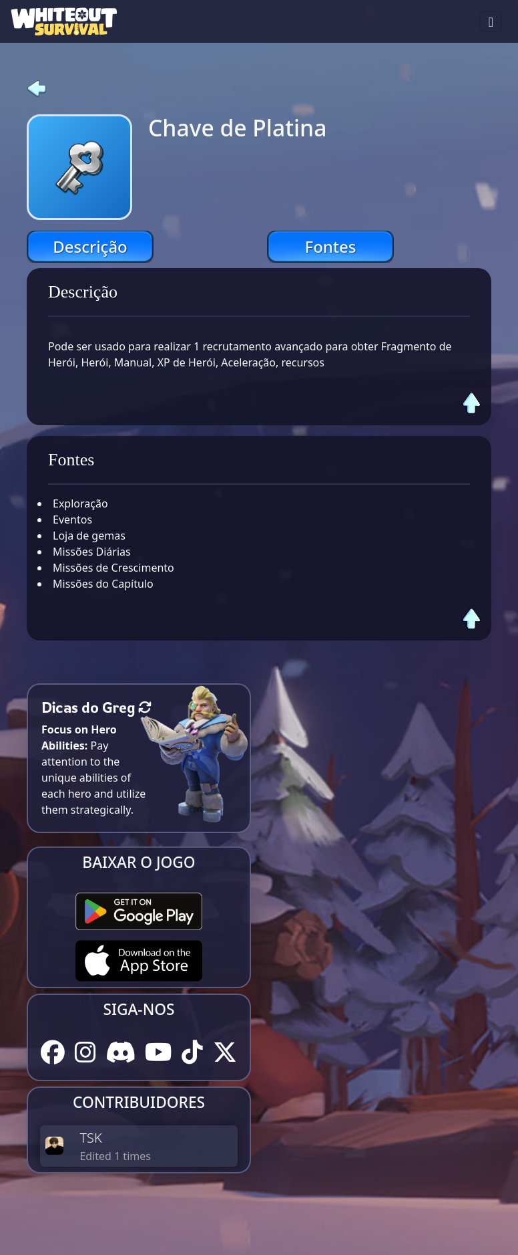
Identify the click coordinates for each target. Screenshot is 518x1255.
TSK (90, 1138)
